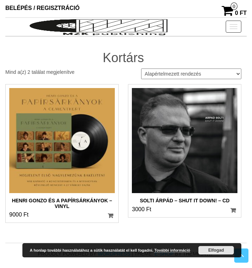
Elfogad (216, 250)
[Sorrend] (191, 74)
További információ (172, 250)
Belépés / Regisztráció (42, 8)
